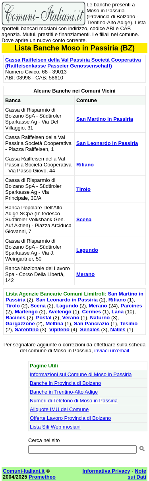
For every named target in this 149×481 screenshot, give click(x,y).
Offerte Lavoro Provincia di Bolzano (70, 418)
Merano (85, 274)
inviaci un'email (111, 351)
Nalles (118, 329)
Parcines (131, 306)
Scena (83, 219)
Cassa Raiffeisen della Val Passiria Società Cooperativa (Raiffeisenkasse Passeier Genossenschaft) (73, 63)
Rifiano (85, 165)
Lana (118, 312)
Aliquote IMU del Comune (59, 409)
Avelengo (60, 312)
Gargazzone (20, 323)
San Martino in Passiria (104, 119)
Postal (44, 318)
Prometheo (42, 477)
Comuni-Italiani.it (24, 471)
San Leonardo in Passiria (107, 143)
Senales (90, 329)
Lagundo (87, 250)
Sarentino (27, 329)
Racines (15, 318)
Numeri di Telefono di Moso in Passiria (74, 401)
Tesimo (129, 323)
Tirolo (83, 189)
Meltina (54, 323)
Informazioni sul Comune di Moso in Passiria (81, 374)
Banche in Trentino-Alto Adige (64, 392)
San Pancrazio (91, 323)
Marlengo (26, 312)
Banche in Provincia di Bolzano (65, 383)
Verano (70, 318)
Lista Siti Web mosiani (55, 427)
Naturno (100, 318)
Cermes (91, 312)
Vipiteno (59, 329)
